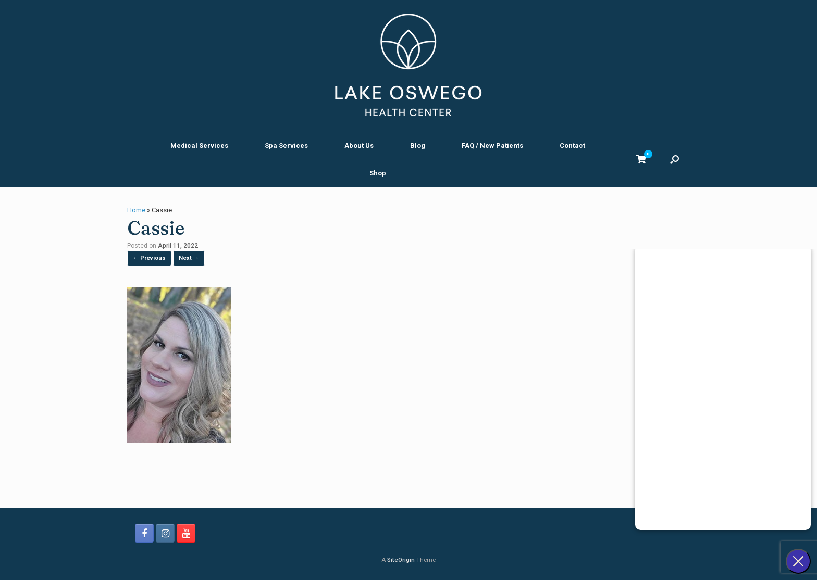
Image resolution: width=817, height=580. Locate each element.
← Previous (149, 258)
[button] (674, 159)
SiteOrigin (401, 559)
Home (136, 210)
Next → (189, 258)
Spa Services (286, 145)
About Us (359, 145)
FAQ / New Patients (492, 145)
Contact (572, 145)
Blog (417, 145)
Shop (377, 173)
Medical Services (199, 145)
